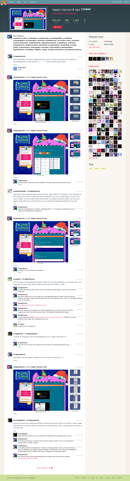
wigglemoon (18, 334)
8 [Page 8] (49, 468)
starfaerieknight (19, 191)
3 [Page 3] (41, 468)
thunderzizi (59, 49)
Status (107, 478)
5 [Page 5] (44, 468)
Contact (120, 478)
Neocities (10, 478)
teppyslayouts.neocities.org (64, 13)
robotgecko (33, 38)
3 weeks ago (79, 130)
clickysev (72, 43)
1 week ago (80, 56)
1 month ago (79, 191)
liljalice (38, 49)
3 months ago (79, 420)
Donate (83, 478)
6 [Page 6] (46, 468)
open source (18, 478)
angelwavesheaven (48, 43)
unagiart (17, 279)
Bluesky (32, 478)
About (77, 478)
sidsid (51, 49)
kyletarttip (65, 45)
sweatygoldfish (56, 38)
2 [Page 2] (39, 468)
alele (24, 38)
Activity (19, 2)
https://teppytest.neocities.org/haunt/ (28, 458)
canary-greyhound (20, 43)
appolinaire (62, 43)
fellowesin (22, 67)
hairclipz (41, 40)
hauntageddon (19, 420)
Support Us (34, 2)
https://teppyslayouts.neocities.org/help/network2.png (48, 317)
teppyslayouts (19, 56)
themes (96, 168)
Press (102, 478)
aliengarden (36, 47)
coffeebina (67, 38)
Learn (25, 2)
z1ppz (44, 49)
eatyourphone (54, 45)
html (90, 168)
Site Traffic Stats (94, 47)
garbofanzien (18, 49)
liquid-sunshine (31, 45)
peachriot (17, 38)
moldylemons (51, 40)
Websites (11, 2)
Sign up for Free (117, 2)
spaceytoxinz (24, 47)
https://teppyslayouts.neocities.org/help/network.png (32, 305)
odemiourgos (44, 38)
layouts (103, 168)
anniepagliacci (19, 40)
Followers (94, 66)
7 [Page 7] (48, 468)
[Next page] (52, 468)
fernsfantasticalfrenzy (73, 49)
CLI (88, 478)
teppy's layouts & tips (39, 77)
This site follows (97, 53)
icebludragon (31, 40)
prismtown (43, 45)
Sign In (127, 2)
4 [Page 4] (42, 468)
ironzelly (45, 47)
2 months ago (79, 334)
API (97, 478)
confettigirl (29, 49)
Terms (113, 478)
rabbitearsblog (34, 43)
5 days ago (80, 68)
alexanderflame (66, 47)
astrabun (75, 40)
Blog (92, 478)
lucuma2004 (54, 47)
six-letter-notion (64, 40)
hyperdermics (18, 45)
